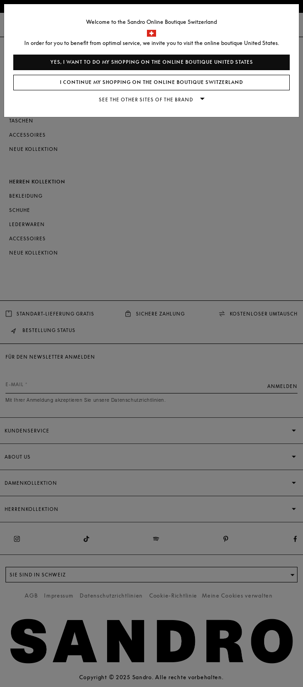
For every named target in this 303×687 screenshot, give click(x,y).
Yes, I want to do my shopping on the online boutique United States (151, 62)
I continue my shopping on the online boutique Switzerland (151, 82)
